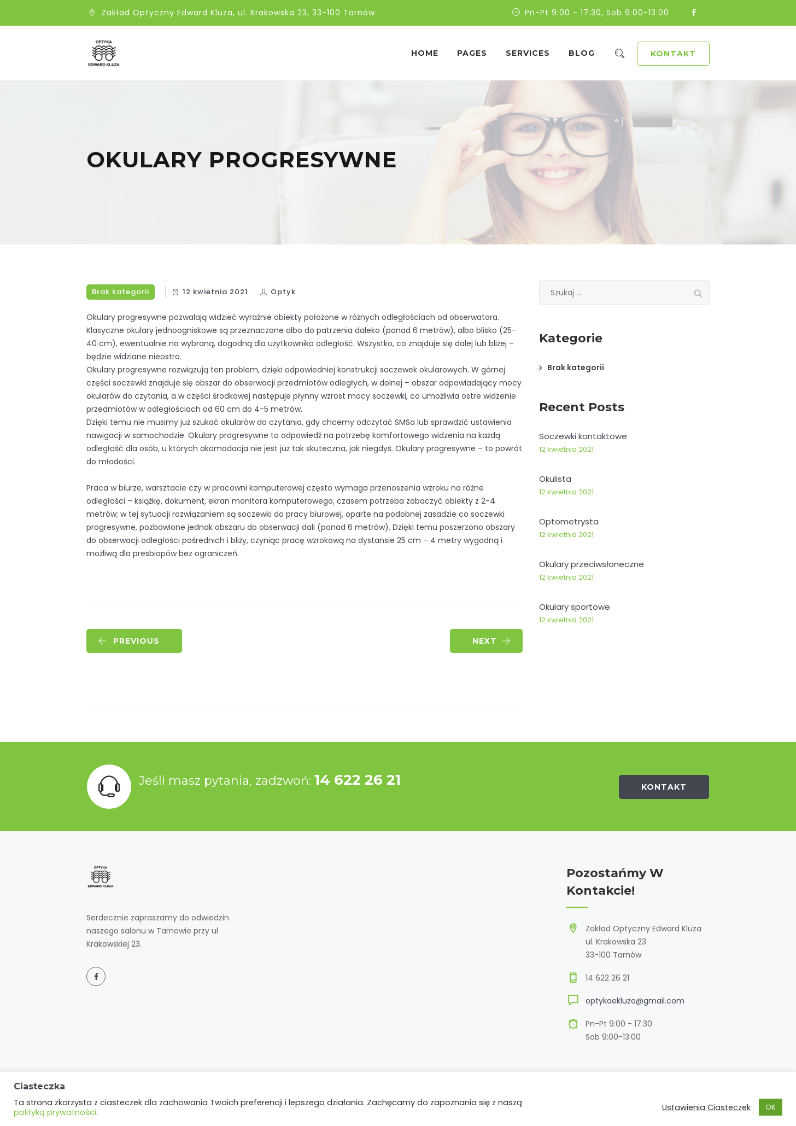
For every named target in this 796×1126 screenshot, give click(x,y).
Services (532, 53)
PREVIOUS (129, 641)
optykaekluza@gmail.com (635, 1000)
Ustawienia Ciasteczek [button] (706, 1107)
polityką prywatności (55, 1112)
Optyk (283, 292)
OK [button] (770, 1107)
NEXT (491, 641)
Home (429, 53)
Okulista (555, 479)
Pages (476, 53)
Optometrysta (569, 521)
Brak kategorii (120, 292)
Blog (586, 53)
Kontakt (673, 54)
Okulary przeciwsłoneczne (591, 564)
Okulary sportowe (574, 606)
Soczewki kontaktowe (583, 436)
